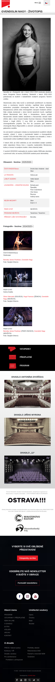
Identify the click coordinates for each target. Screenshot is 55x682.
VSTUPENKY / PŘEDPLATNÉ (14, 618)
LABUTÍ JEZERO (10, 179)
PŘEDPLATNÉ (26, 357)
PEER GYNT (8, 209)
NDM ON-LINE (9, 620)
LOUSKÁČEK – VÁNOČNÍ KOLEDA (16, 185)
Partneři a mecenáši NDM (36, 654)
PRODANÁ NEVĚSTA (11, 213)
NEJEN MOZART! (10, 200)
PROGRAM (24, 365)
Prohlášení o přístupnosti (14, 660)
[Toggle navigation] (47, 3)
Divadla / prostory (10, 654)
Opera (31, 615)
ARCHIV (7, 632)
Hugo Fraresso (28, 296)
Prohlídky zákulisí (33, 648)
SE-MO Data (31, 675)
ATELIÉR (7, 629)
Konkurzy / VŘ (9, 651)
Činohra (31, 618)
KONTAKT (7, 635)
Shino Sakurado (8, 296)
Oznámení (31, 657)
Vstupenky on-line (27, 558)
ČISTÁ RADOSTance (11, 169)
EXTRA (6, 626)
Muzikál (31, 623)
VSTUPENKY (25, 349)
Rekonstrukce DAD (34, 651)
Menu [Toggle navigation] (38, 3)
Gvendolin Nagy (27, 260)
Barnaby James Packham (12, 260)
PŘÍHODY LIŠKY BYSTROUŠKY (15, 217)
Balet (30, 620)
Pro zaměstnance (10, 657)
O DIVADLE (8, 623)
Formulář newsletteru (27, 583)
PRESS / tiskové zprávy (12, 648)
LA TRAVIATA (9, 175)
